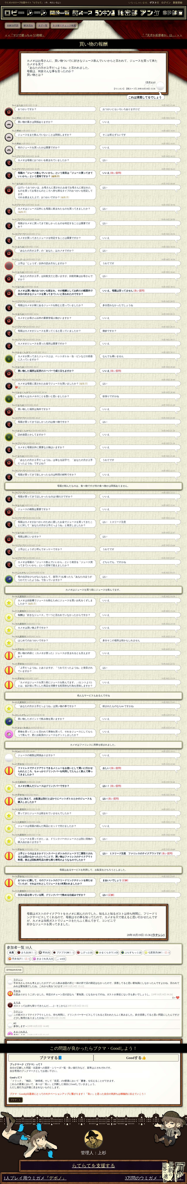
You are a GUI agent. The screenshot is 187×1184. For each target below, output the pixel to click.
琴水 (19, 118)
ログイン (166, 2)
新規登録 (177, 2)
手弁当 (21, 649)
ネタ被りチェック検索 (64, 25)
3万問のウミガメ (154, 1178)
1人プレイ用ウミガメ (35, 1178)
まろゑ (20, 105)
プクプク (21, 156)
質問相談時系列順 (13, 970)
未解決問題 (13, 25)
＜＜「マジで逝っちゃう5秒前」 (25, 35)
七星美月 (22, 596)
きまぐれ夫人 (24, 728)
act (19, 751)
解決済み (28, 25)
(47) (20, 798)
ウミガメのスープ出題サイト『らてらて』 (24, 2)
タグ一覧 (42, 25)
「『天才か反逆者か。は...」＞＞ (161, 35)
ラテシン (150, 82)
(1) (19, 187)
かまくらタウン (25, 352)
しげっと (22, 259)
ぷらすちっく (24, 573)
